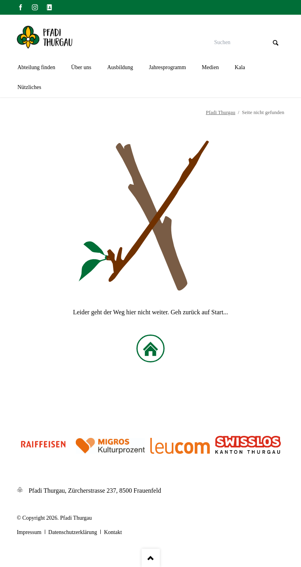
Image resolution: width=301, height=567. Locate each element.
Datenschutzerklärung (72, 532)
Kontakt (113, 532)
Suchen (275, 42)
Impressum (29, 532)
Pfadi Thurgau (220, 112)
